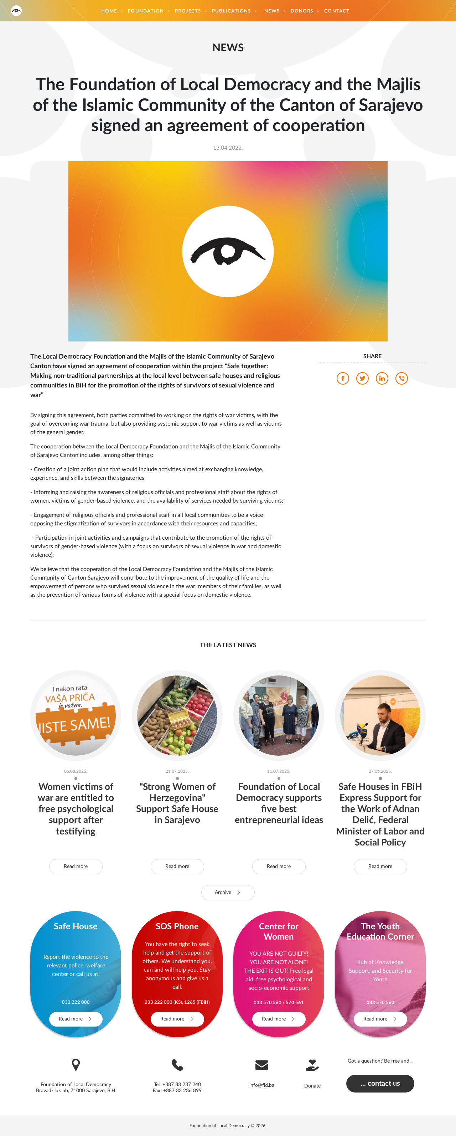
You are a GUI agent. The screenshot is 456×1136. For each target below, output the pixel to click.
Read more (76, 866)
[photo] (227, 251)
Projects (188, 11)
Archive (228, 892)
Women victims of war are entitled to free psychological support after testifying (76, 809)
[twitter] (362, 380)
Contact (336, 11)
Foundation (146, 11)
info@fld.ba (261, 1085)
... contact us (380, 1083)
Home (109, 11)
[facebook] (343, 380)
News (271, 11)
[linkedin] (382, 380)
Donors (302, 11)
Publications (231, 11)
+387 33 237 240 (181, 1084)
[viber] (401, 380)
